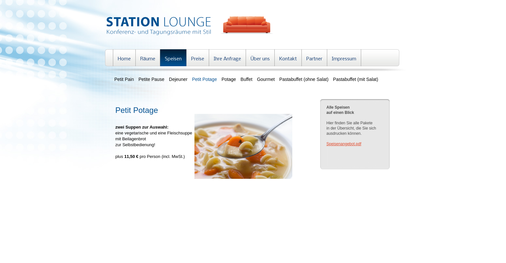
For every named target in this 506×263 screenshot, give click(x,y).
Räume (147, 59)
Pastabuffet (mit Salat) (355, 79)
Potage (229, 79)
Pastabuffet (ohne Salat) (304, 79)
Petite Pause (151, 79)
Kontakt (288, 59)
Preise (197, 59)
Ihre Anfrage (227, 59)
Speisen (173, 59)
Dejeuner (178, 79)
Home (124, 59)
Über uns (260, 59)
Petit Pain (124, 79)
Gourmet (266, 79)
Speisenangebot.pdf (344, 144)
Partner (314, 59)
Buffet (246, 79)
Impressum (344, 59)
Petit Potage (204, 79)
